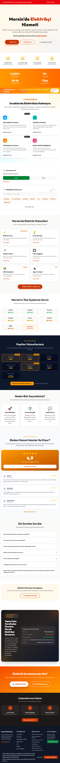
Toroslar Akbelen (16, 199)
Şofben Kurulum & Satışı (37, 740)
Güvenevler (53, 199)
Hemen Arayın (30, 328)
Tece (38, 199)
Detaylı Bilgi (40, 757)
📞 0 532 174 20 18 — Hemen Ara (30, 286)
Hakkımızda (19, 741)
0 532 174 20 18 (41, 36)
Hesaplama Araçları (21, 739)
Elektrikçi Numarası (36, 746)
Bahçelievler (7, 202)
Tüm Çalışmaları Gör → (30, 720)
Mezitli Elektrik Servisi (37, 748)
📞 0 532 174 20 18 (49, 2)
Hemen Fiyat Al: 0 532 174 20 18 (22, 383)
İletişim (18, 746)
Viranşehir (45, 199)
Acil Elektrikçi (35, 744)
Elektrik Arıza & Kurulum (37, 734)
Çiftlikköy (25, 199)
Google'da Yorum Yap (30, 466)
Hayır (43, 178)
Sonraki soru (7, 181)
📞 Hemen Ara (54, 90)
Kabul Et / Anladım (51, 757)
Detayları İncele (8, 134)
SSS (17, 744)
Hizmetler (19, 737)
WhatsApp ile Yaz (40, 684)
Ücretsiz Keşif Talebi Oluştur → (42, 383)
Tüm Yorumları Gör (30, 511)
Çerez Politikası (20, 748)
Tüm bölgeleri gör (30, 207)
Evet (16, 178)
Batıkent (32, 199)
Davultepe (6, 199)
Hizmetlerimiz (27, 42)
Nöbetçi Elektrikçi (36, 742)
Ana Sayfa (19, 734)
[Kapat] (57, 2)
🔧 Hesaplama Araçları (45, 42)
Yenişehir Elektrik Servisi (37, 750)
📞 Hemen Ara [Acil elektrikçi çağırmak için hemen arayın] (12, 42)
